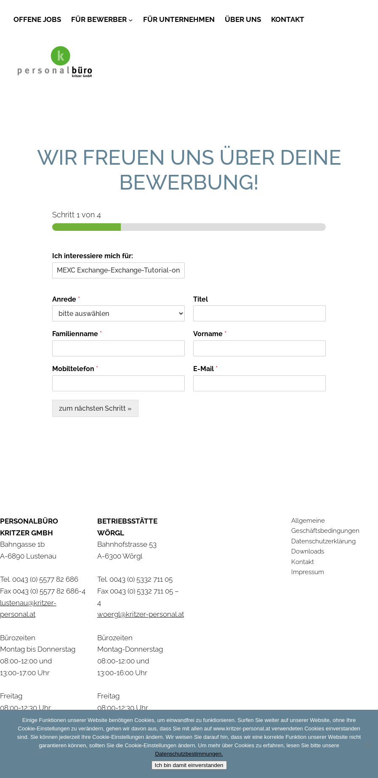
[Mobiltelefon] (118, 383)
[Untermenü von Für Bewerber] (130, 19)
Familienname (77, 334)
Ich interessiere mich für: (92, 256)
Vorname (209, 334)
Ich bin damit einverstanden (189, 765)
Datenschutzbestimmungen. (189, 754)
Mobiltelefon (75, 369)
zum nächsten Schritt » (95, 408)
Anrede (66, 299)
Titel (200, 299)
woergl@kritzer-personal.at (140, 614)
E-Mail (205, 369)
